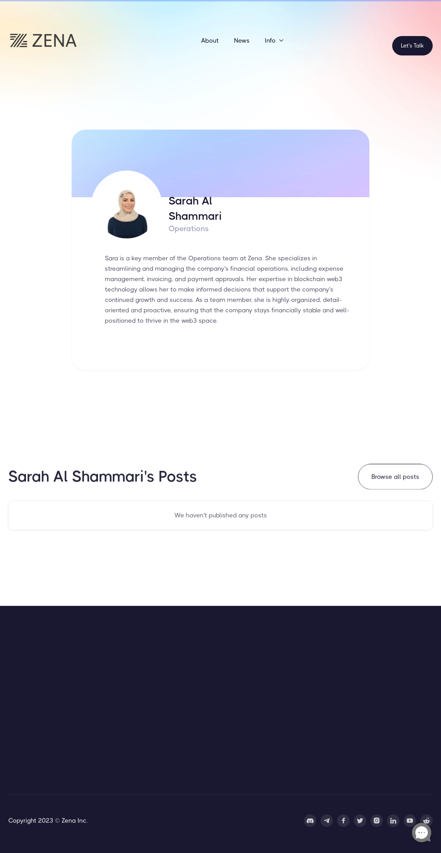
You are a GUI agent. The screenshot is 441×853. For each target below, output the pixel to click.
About (210, 40)
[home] (43, 40)
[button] (274, 40)
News (242, 40)
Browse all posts (395, 477)
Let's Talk (412, 45)
